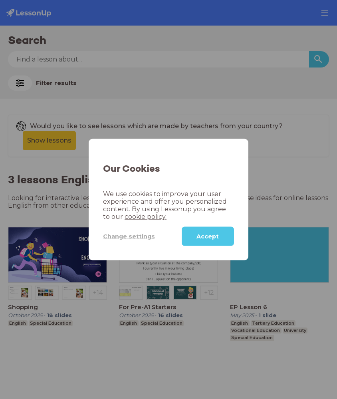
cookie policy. (146, 216)
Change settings (129, 236)
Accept (207, 236)
